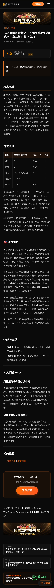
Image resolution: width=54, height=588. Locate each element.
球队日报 (11, 461)
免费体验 (38, 4)
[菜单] (49, 4)
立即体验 (27, 490)
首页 (5, 28)
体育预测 (21, 461)
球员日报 (11, 28)
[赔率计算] (45, 583)
